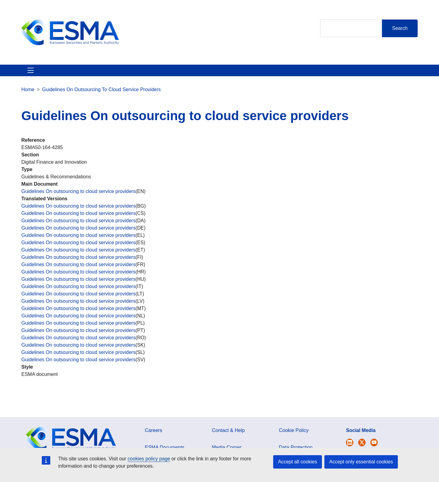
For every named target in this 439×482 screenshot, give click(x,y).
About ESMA (36, 74)
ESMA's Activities (83, 74)
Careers (153, 437)
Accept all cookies (297, 461)
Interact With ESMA (247, 74)
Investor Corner (194, 74)
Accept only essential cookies (361, 461)
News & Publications (140, 74)
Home (27, 96)
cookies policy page (148, 458)
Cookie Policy (294, 437)
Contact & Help (299, 74)
